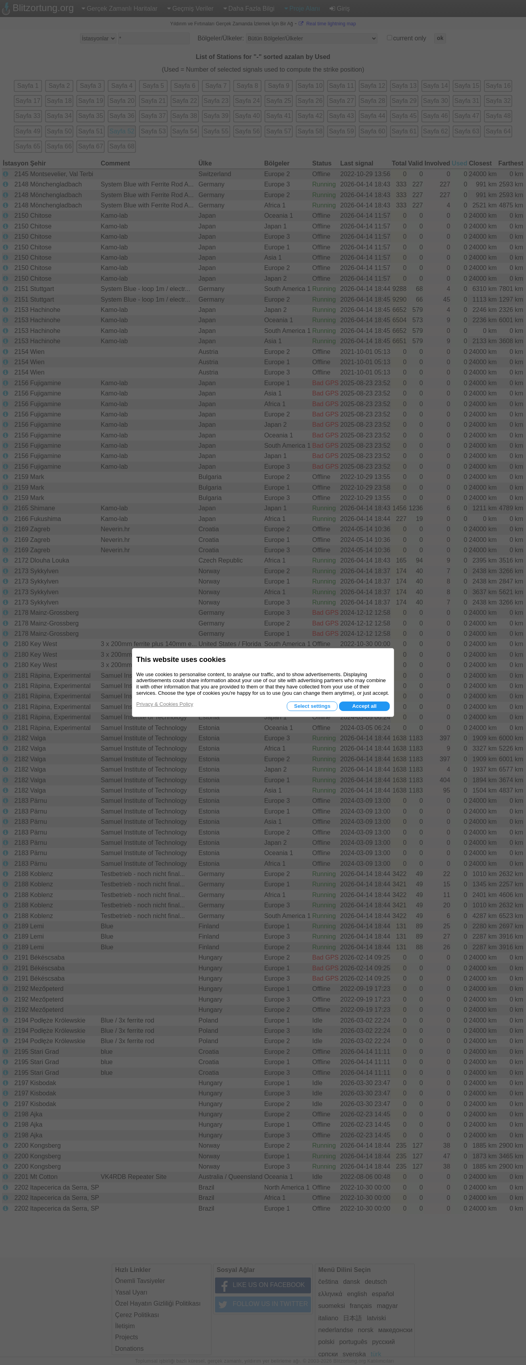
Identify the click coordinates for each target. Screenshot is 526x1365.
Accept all (364, 706)
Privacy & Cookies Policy (164, 704)
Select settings (312, 706)
